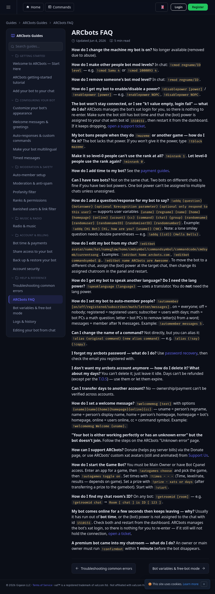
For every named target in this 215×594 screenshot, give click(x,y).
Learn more (190, 584)
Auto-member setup (29, 175)
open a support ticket (126, 126)
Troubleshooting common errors (34, 288)
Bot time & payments (30, 243)
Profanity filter (24, 192)
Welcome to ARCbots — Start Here (36, 66)
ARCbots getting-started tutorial (32, 80)
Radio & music (24, 226)
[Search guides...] (36, 46)
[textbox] (161, 7)
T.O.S (103, 379)
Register (198, 7)
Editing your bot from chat (34, 330)
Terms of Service (42, 585)
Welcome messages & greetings (30, 124)
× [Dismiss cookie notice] (204, 584)
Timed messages (26, 158)
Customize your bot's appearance (30, 110)
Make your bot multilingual (35, 149)
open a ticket (119, 533)
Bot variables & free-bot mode (32, 310)
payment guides (155, 170)
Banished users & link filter (34, 209)
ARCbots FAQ (24, 299)
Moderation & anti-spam (32, 183)
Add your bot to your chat (33, 91)
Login (179, 7)
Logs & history (24, 321)
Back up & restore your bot (34, 260)
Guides (11, 22)
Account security (26, 268)
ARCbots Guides (35, 22)
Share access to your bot (32, 251)
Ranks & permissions (30, 200)
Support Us (198, 455)
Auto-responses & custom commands (34, 138)
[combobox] (161, 7)
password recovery (181, 353)
